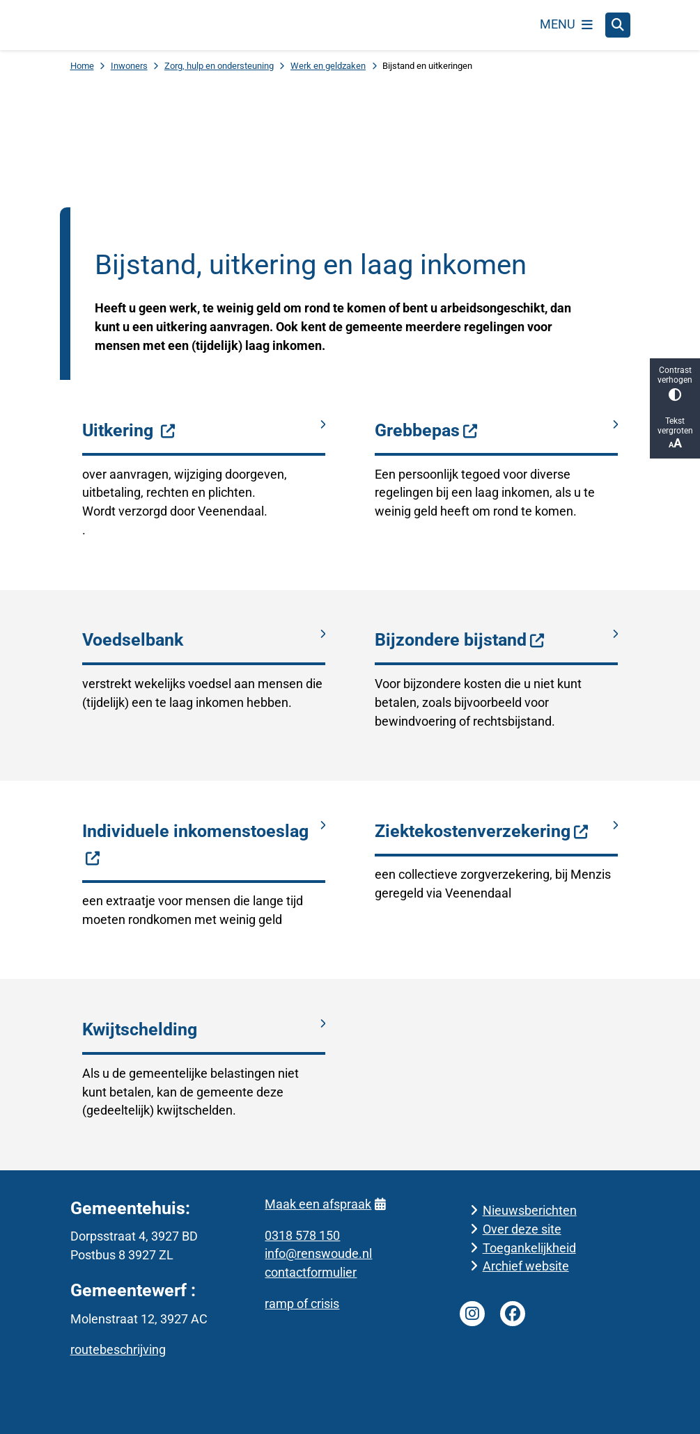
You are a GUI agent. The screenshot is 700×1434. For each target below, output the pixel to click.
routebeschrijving (118, 1349)
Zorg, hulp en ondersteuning (219, 66)
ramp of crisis (302, 1303)
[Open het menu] (566, 25)
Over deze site (522, 1228)
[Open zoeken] (617, 25)
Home (82, 66)
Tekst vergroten (675, 433)
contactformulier (311, 1272)
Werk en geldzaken (328, 66)
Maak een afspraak (325, 1203)
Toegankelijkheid (529, 1247)
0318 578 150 (302, 1234)
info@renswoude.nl (318, 1253)
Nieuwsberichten (530, 1209)
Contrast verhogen (675, 383)
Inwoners (129, 66)
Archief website (526, 1266)
